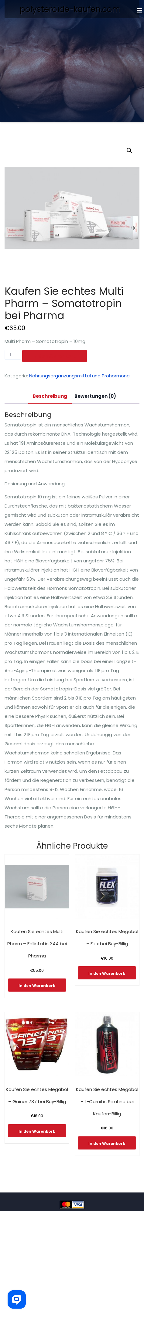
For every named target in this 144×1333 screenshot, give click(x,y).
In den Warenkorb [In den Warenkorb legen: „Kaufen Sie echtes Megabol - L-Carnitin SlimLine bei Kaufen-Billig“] (106, 1143)
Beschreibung (50, 396)
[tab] (50, 397)
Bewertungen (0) (95, 396)
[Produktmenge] (13, 355)
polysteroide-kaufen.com (70, 9)
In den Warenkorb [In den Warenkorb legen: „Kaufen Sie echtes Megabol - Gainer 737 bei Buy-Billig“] (37, 1131)
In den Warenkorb (54, 356)
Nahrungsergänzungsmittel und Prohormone (79, 375)
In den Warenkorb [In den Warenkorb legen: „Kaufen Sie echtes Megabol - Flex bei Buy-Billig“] (106, 973)
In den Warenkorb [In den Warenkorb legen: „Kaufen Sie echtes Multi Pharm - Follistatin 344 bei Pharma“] (37, 985)
